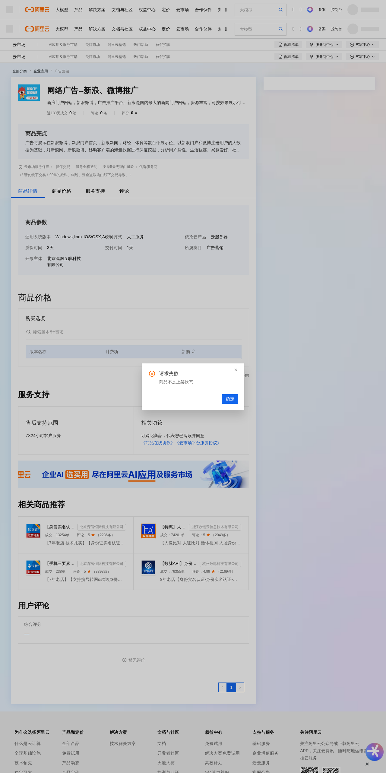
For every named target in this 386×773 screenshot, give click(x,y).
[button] (235, 369)
